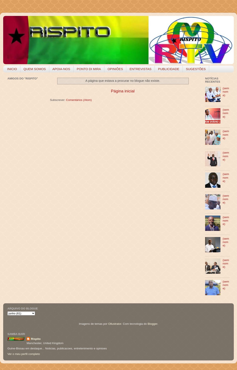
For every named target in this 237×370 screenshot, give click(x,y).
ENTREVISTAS (140, 69)
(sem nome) (226, 92)
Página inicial (123, 91)
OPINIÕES (115, 69)
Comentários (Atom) (79, 100)
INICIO (12, 69)
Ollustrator (114, 323)
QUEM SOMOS (35, 69)
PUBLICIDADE (168, 69)
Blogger (152, 323)
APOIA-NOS (61, 69)
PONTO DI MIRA (89, 69)
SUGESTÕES (196, 69)
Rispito (36, 338)
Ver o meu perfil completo (23, 354)
